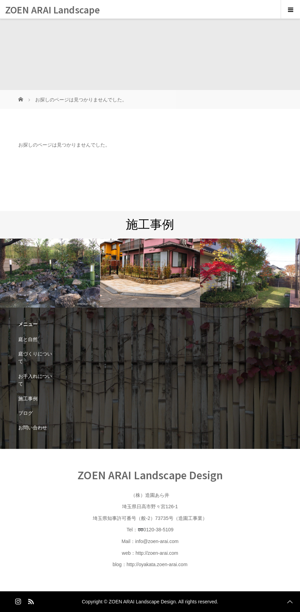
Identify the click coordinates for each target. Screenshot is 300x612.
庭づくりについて (35, 357)
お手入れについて (35, 380)
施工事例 (28, 398)
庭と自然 (28, 339)
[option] (50, 273)
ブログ (25, 413)
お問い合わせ (32, 427)
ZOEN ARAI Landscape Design (52, 19)
